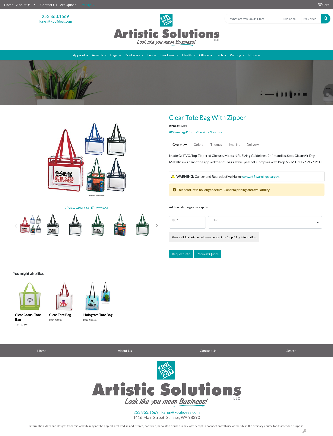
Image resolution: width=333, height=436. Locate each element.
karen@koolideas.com (55, 21)
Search (291, 351)
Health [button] (187, 55)
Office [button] (204, 55)
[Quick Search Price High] (311, 18)
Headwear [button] (167, 55)
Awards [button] (97, 55)
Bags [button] (114, 55)
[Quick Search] (253, 18)
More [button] (252, 55)
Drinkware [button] (132, 55)
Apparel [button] (79, 55)
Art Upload (68, 5)
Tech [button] (219, 55)
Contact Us (48, 5)
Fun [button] (150, 55)
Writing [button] (235, 55)
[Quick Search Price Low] (291, 18)
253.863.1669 (55, 16)
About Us (23, 5)
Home (8, 5)
